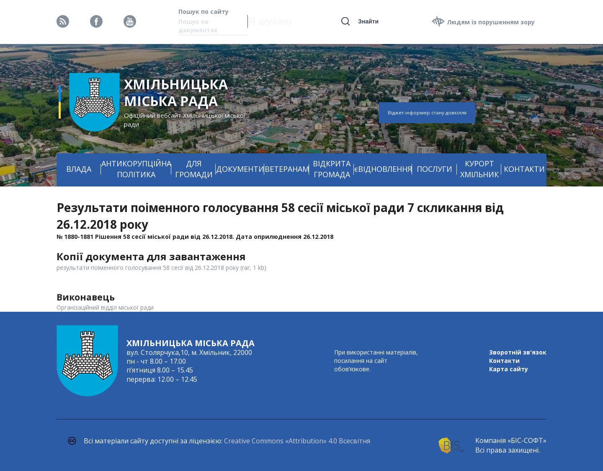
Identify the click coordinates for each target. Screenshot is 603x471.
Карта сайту (508, 369)
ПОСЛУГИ (434, 169)
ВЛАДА (78, 169)
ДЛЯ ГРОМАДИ (194, 168)
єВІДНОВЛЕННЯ (383, 169)
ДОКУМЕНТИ (240, 169)
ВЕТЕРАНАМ (287, 169)
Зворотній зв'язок (517, 352)
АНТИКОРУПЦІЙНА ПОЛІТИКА (136, 168)
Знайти (368, 21)
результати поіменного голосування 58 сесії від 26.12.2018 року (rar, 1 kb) (161, 268)
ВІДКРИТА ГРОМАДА (331, 168)
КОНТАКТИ (524, 169)
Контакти (504, 361)
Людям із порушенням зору (491, 22)
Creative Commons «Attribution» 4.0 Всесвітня (297, 440)
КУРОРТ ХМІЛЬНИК (479, 168)
